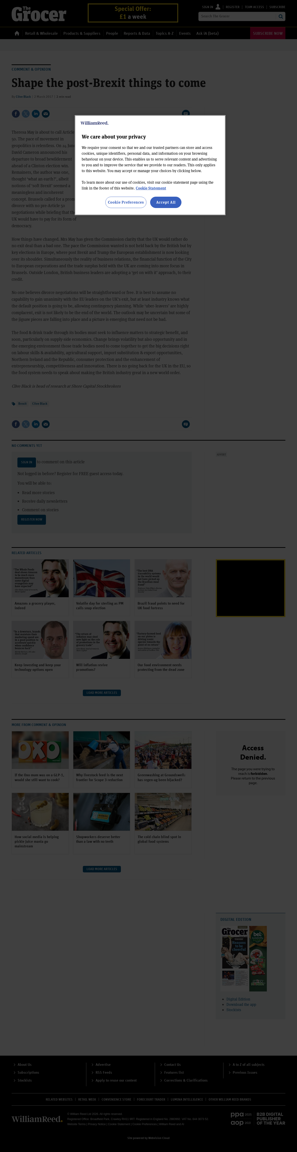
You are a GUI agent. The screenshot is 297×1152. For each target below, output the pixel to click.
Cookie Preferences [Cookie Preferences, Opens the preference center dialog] (126, 202)
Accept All (166, 202)
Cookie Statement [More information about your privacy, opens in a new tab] (151, 188)
